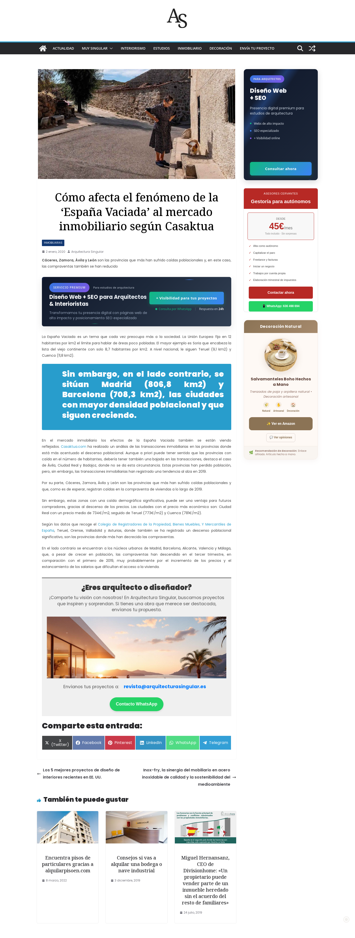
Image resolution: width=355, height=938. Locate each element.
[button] (110, 48)
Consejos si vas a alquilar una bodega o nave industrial (136, 864)
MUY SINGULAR (94, 48)
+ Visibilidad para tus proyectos (186, 297)
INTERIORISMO (133, 48)
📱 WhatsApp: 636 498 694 (281, 306)
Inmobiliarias (53, 243)
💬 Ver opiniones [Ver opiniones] (280, 437)
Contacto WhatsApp (136, 704)
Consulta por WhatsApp (173, 309)
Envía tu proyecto (257, 48)
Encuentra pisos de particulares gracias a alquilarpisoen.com (67, 864)
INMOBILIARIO (190, 48)
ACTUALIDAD (63, 48)
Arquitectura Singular (87, 252)
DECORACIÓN (221, 48)
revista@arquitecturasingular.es (165, 686)
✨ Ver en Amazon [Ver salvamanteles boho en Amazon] (280, 424)
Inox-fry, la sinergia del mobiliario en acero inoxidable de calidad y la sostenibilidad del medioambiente (189, 777)
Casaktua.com (73, 446)
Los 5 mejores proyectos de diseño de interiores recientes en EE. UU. (78, 773)
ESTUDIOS (161, 48)
